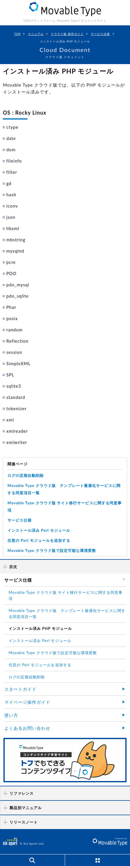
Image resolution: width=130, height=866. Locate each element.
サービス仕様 (100, 34)
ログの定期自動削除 (25, 475)
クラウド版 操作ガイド (67, 34)
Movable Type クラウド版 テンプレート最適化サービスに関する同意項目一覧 (67, 613)
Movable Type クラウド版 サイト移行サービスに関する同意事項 (66, 595)
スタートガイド (20, 689)
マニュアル (36, 34)
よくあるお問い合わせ (27, 728)
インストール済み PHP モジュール (40, 628)
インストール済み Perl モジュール (38, 530)
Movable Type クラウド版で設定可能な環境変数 (51, 550)
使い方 (11, 715)
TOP (17, 34)
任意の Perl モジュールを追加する (38, 540)
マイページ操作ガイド (27, 702)
